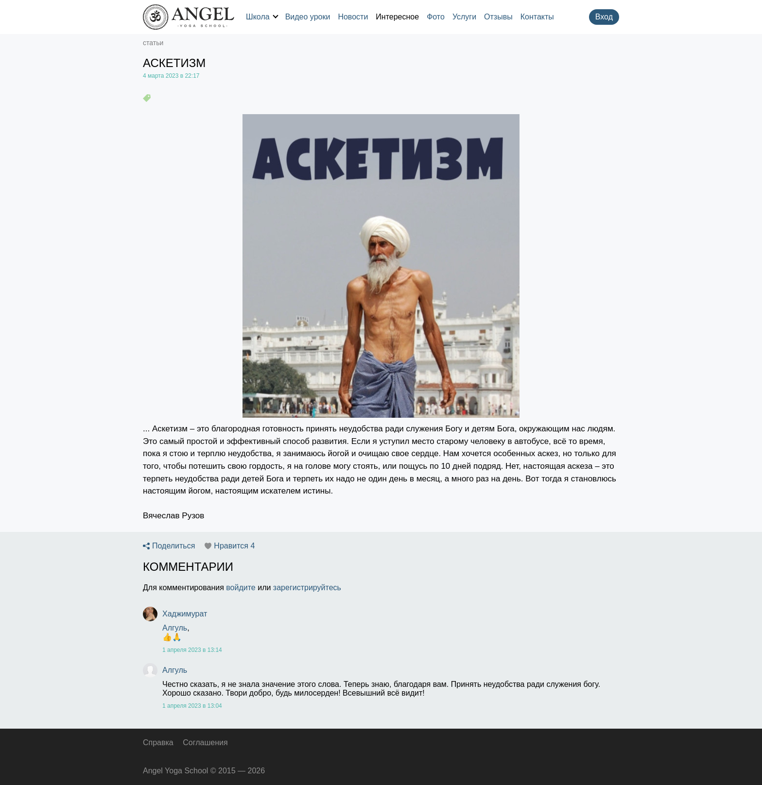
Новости (353, 17)
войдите (240, 587)
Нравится (234, 546)
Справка (158, 742)
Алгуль (174, 628)
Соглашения (205, 742)
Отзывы (498, 17)
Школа (262, 17)
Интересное (397, 17)
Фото (436, 17)
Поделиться (173, 546)
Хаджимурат (184, 614)
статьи (153, 43)
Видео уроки (307, 17)
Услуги (464, 17)
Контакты (537, 17)
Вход (604, 17)
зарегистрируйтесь (307, 587)
